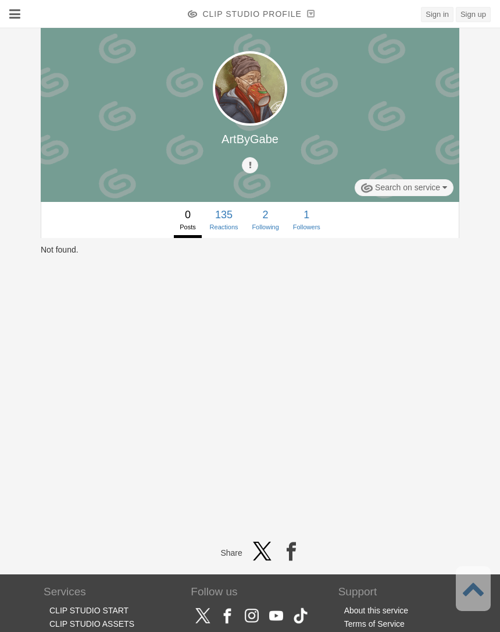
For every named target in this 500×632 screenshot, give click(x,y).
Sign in (437, 14)
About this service (376, 610)
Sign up (473, 14)
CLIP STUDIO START (88, 610)
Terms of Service (374, 624)
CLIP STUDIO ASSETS (91, 624)
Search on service (404, 188)
